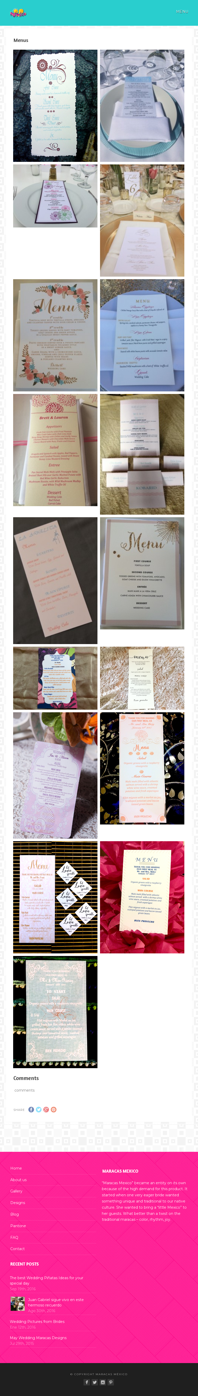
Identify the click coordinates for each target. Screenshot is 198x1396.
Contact (17, 1248)
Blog (14, 1214)
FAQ (14, 1237)
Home (16, 1168)
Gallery (16, 1191)
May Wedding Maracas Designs (38, 1338)
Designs (17, 1202)
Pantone (18, 1226)
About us (18, 1180)
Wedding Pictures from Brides (37, 1321)
